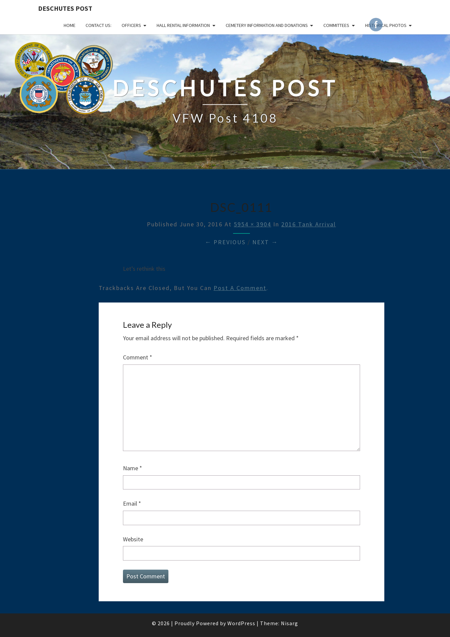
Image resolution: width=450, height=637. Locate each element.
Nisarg (289, 623)
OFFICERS (131, 25)
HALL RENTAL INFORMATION (183, 25)
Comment (137, 357)
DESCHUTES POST (65, 8)
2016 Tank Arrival (308, 224)
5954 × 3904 (252, 224)
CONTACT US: (98, 25)
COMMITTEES (336, 25)
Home (69, 25)
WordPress (241, 623)
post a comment (240, 288)
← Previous (225, 242)
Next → (265, 242)
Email (132, 503)
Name (132, 468)
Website (133, 539)
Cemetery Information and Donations (267, 25)
